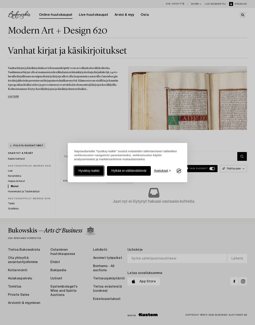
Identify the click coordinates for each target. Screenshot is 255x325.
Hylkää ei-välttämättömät (128, 171)
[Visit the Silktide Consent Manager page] (179, 171)
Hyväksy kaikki (88, 171)
